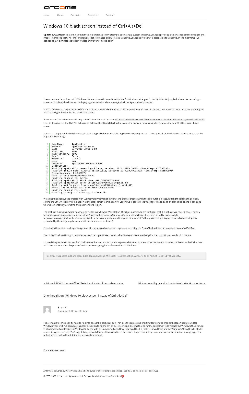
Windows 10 (140, 255)
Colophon (93, 15)
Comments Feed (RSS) (147, 370)
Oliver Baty (174, 255)
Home (46, 15)
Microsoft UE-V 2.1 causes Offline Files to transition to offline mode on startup (83, 282)
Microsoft (111, 255)
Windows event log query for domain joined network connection (172, 282)
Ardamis (61, 375)
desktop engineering (94, 255)
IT (71, 255)
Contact (110, 15)
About (60, 15)
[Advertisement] (124, 70)
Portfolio (75, 15)
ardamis (60, 7)
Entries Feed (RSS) (124, 370)
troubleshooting (125, 255)
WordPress (70, 370)
